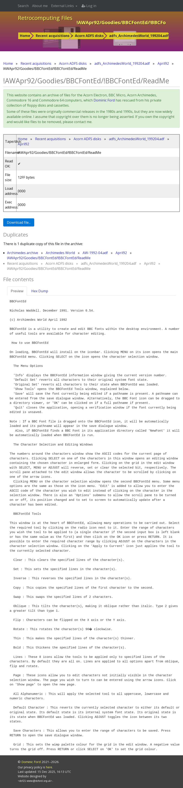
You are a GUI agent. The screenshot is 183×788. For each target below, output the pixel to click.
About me (40, 5)
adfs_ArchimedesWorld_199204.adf (139, 35)
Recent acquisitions (52, 35)
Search (23, 5)
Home (25, 35)
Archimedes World (60, 252)
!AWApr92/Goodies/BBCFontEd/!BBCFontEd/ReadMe (49, 258)
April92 (163, 63)
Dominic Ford (104, 100)
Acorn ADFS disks (89, 35)
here (49, 767)
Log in (89, 5)
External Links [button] (63, 5)
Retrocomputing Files (45, 18)
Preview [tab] (17, 291)
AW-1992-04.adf (95, 252)
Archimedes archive (22, 252)
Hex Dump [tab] (39, 291)
